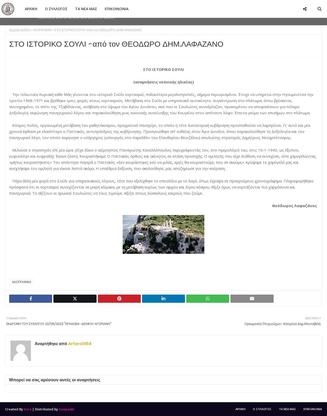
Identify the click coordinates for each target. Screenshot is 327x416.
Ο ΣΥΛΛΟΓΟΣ (262, 409)
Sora (27, 409)
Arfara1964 (79, 344)
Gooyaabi (66, 409)
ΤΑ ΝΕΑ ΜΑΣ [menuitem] (86, 8)
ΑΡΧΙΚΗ (241, 409)
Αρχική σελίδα (19, 30)
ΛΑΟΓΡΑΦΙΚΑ (42, 30)
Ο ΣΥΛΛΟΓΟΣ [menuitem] (56, 8)
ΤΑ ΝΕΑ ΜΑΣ (287, 409)
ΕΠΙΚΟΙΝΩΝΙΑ (312, 409)
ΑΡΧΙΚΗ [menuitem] (31, 8)
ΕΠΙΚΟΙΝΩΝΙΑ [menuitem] (117, 8)
